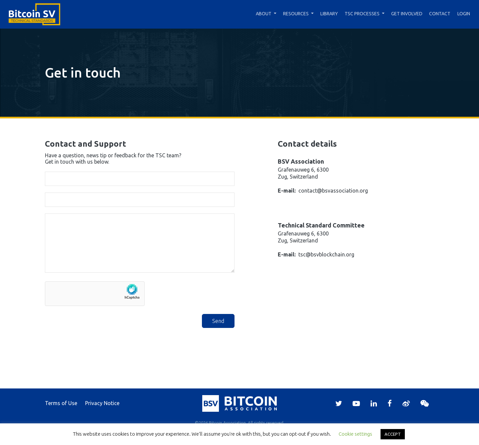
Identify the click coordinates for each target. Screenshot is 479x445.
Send (218, 321)
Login (463, 13)
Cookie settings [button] (355, 434)
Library (329, 13)
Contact (439, 13)
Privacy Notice (102, 403)
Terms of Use (61, 403)
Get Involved (406, 13)
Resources (296, 13)
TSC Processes (362, 13)
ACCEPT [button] (393, 434)
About (263, 13)
